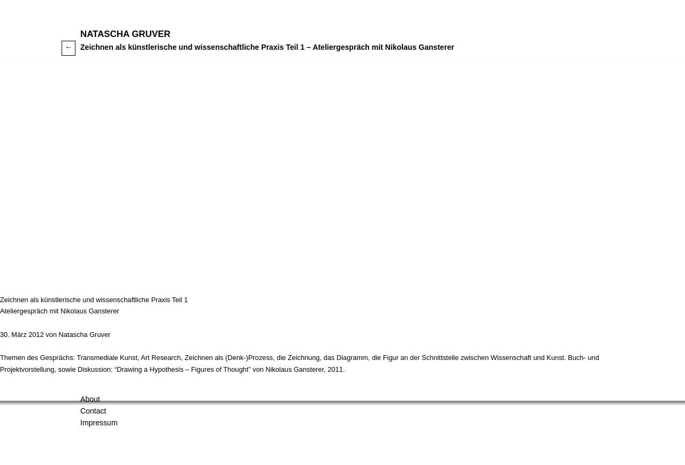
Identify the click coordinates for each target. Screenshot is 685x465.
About (90, 399)
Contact (93, 411)
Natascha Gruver (125, 34)
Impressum (99, 422)
